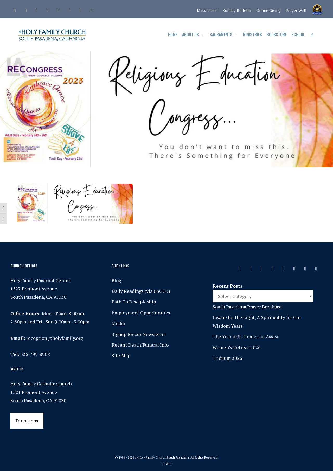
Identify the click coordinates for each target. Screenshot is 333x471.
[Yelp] (91, 9)
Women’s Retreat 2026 (237, 347)
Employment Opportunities (141, 312)
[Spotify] (58, 9)
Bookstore (277, 34)
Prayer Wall (296, 10)
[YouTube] (80, 9)
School (298, 34)
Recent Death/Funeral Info (140, 345)
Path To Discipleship (134, 301)
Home (172, 34)
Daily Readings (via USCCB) (141, 291)
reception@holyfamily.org (54, 338)
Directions (27, 420)
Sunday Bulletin (237, 10)
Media (118, 323)
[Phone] (47, 9)
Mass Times (207, 10)
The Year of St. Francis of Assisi (245, 336)
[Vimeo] (69, 9)
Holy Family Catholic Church (41, 383)
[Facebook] (25, 9)
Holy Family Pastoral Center (40, 280)
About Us (194, 34)
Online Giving (268, 10)
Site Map (121, 355)
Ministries (252, 34)
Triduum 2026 (227, 358)
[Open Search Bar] (312, 34)
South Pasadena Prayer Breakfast (247, 306)
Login (166, 463)
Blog (116, 280)
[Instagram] (36, 9)
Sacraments (225, 34)
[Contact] (14, 9)
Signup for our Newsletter (139, 334)
